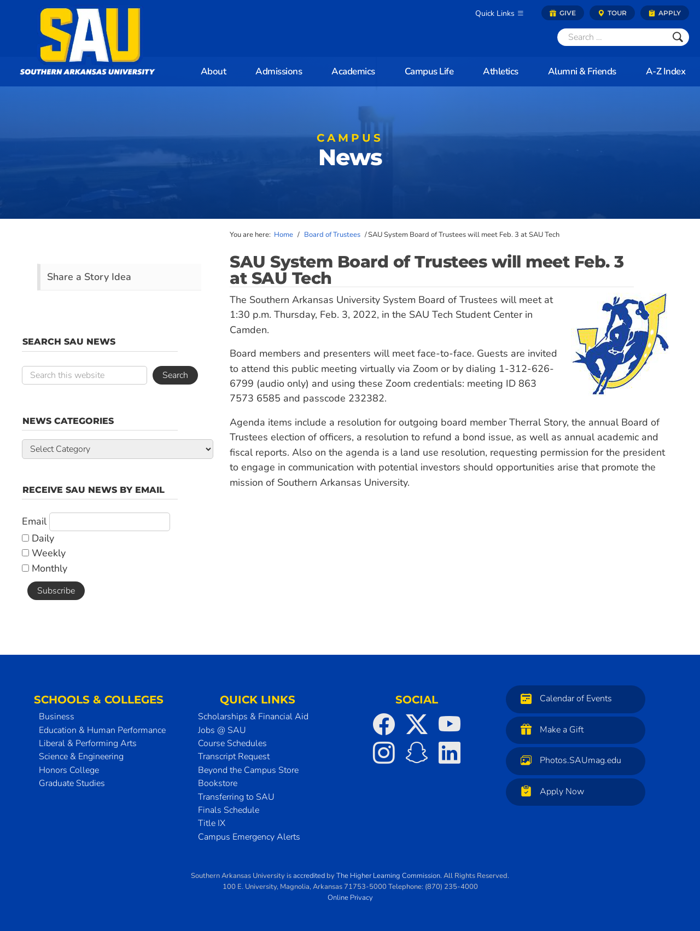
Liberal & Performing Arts (88, 743)
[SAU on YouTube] (449, 724)
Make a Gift (549, 729)
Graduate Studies (72, 783)
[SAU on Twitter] (416, 724)
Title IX (211, 823)
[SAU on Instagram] (384, 753)
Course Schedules (232, 743)
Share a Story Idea (89, 276)
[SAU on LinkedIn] (449, 753)
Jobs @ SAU (222, 730)
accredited (309, 876)
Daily (38, 538)
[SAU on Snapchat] (416, 753)
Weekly (44, 553)
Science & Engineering (81, 756)
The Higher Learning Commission (388, 876)
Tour (612, 13)
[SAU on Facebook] (384, 724)
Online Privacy (350, 898)
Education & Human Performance (102, 730)
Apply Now (549, 791)
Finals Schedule (228, 810)
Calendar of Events (563, 698)
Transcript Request (234, 756)
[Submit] (678, 37)
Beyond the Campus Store (248, 770)
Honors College (69, 770)
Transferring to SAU (236, 797)
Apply (665, 13)
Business (56, 717)
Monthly (44, 568)
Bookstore (217, 783)
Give (563, 13)
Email (34, 521)
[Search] (612, 37)
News (350, 153)
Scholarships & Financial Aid (253, 717)
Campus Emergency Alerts (249, 837)
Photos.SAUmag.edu (568, 760)
